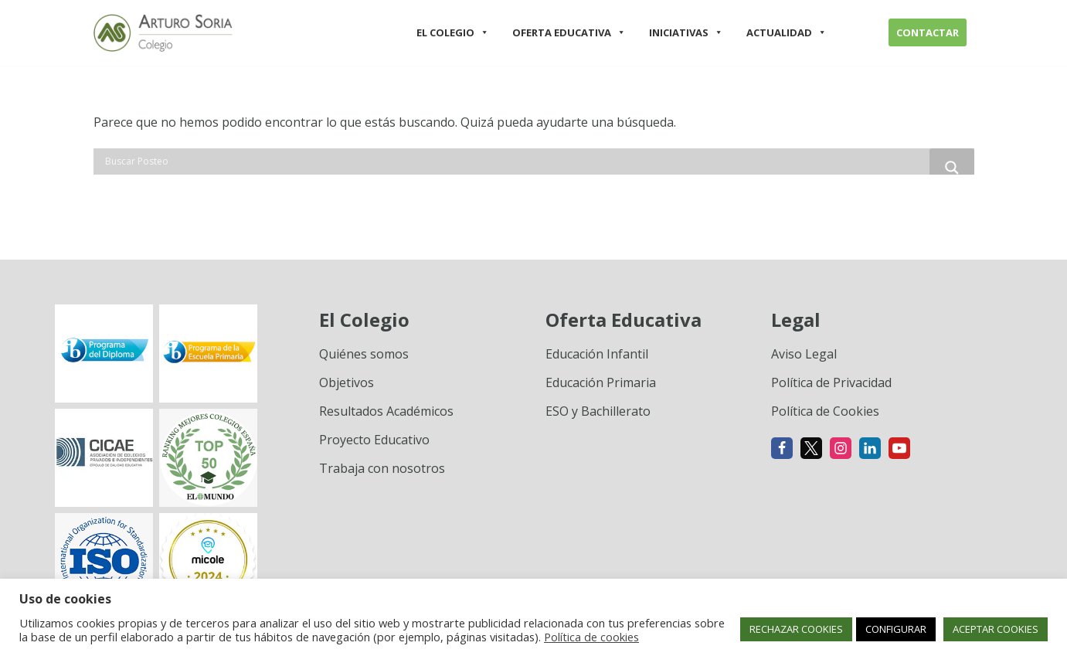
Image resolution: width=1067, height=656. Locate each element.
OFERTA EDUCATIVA (569, 32)
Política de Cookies (825, 411)
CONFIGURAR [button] (895, 629)
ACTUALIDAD (786, 32)
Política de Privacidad (831, 382)
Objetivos (346, 382)
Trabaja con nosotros (382, 468)
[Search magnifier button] (951, 167)
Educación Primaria (600, 382)
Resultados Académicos (386, 411)
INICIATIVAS (686, 32)
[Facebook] (782, 448)
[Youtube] (899, 448)
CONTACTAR (927, 32)
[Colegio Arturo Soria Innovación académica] (163, 33)
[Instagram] (840, 448)
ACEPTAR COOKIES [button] (995, 629)
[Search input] (515, 161)
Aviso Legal (804, 353)
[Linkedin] (870, 448)
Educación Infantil (596, 353)
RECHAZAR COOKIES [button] (796, 629)
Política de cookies (591, 637)
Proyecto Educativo (374, 439)
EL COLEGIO (452, 32)
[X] (811, 448)
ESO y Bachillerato (598, 411)
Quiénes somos (364, 353)
